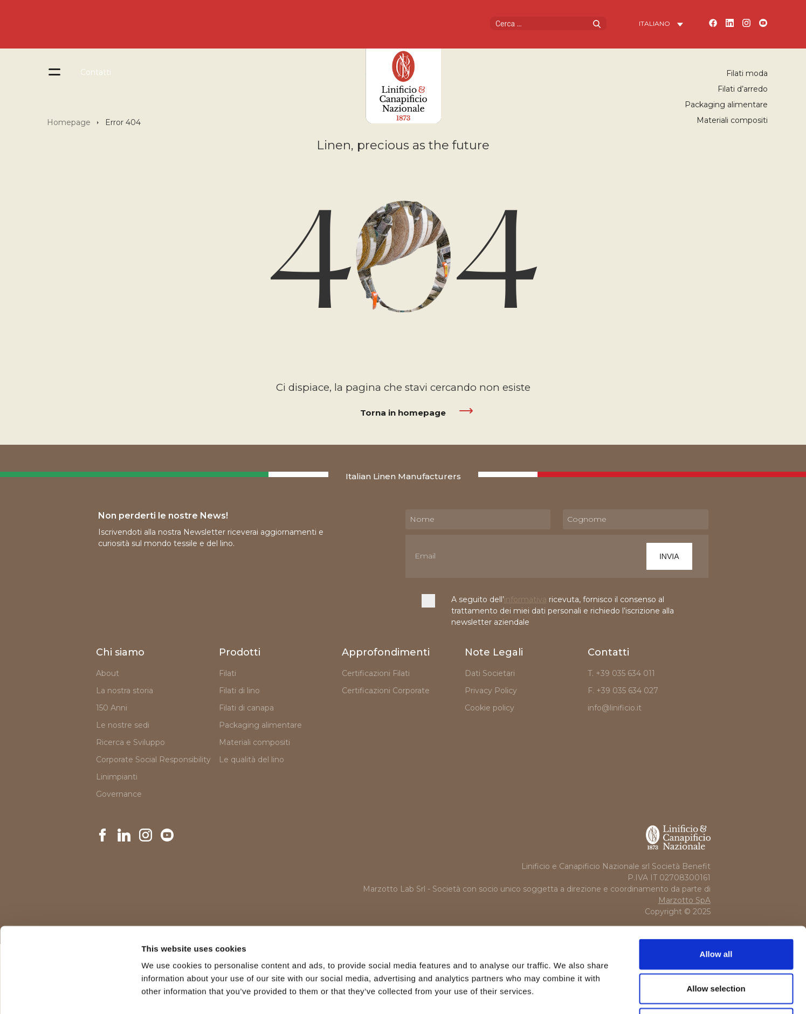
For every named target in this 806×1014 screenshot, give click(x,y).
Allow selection (715, 908)
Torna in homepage (403, 413)
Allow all (716, 874)
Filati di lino (239, 690)
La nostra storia (124, 690)
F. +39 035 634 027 (623, 690)
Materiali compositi (732, 120)
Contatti (95, 72)
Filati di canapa (246, 708)
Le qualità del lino (251, 759)
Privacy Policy (491, 690)
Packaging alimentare (726, 104)
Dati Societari (490, 673)
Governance (119, 794)
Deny (716, 943)
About (107, 673)
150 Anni (111, 708)
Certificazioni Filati (376, 673)
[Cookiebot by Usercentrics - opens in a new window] (70, 993)
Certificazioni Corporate (388, 690)
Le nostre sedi (122, 725)
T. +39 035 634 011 (621, 673)
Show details (566, 992)
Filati (227, 673)
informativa (525, 599)
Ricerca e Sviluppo (130, 742)
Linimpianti (116, 777)
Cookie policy (489, 708)
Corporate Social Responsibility (153, 759)
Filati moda (747, 73)
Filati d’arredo (743, 89)
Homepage (69, 122)
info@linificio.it (615, 708)
